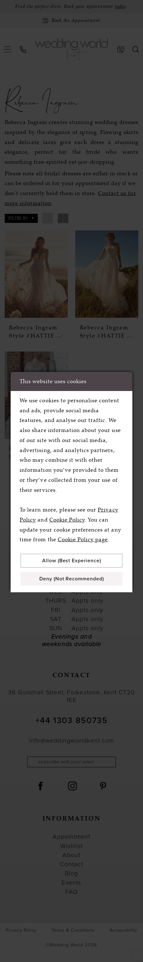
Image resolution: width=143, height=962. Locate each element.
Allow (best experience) (73, 560)
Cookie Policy (67, 518)
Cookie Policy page (83, 538)
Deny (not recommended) (73, 579)
